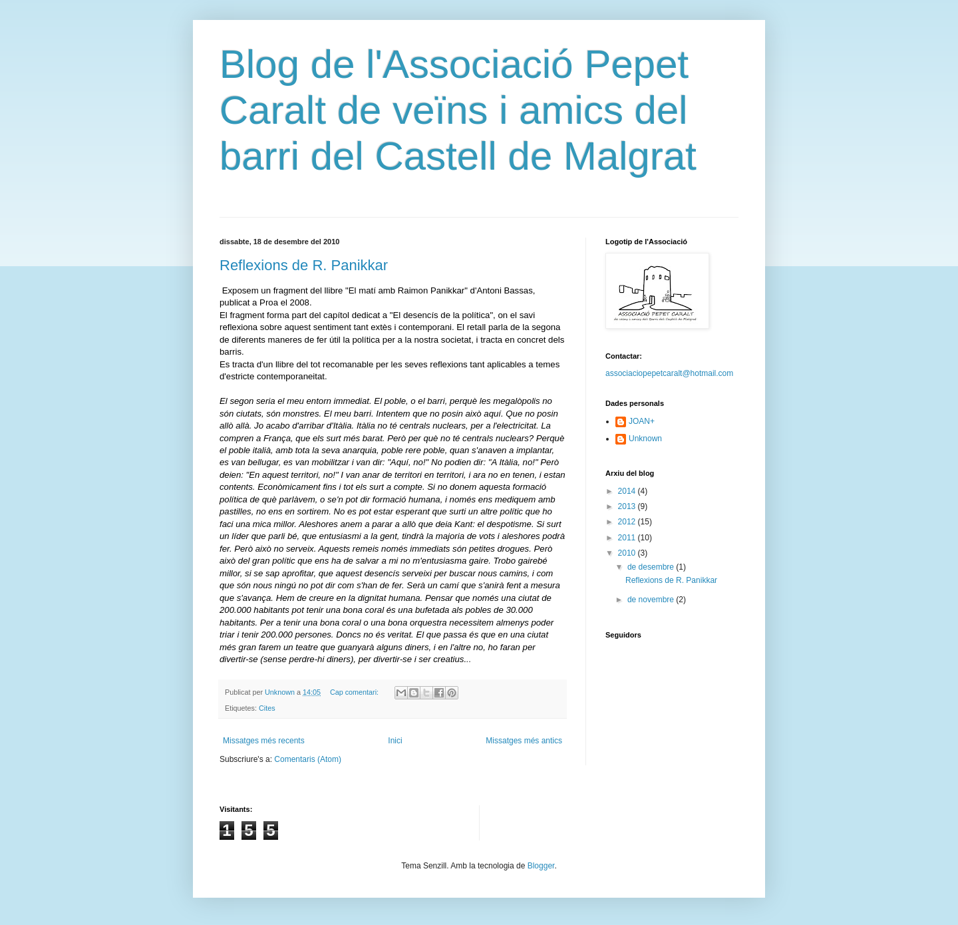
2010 (628, 553)
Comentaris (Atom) (307, 759)
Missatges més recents (264, 740)
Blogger (541, 865)
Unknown (645, 438)
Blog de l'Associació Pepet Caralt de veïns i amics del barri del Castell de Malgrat (458, 110)
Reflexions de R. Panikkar (304, 265)
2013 (628, 506)
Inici (395, 740)
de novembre (651, 599)
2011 (628, 537)
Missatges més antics (524, 740)
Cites (267, 708)
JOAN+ (642, 421)
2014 (628, 491)
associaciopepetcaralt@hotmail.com (669, 373)
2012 (628, 521)
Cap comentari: (355, 692)
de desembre (651, 567)
